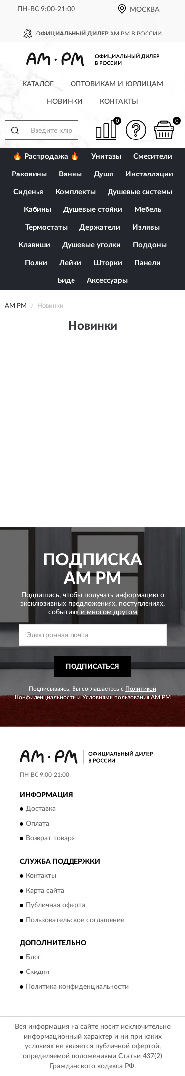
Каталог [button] (38, 84)
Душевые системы (140, 192)
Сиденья (28, 192)
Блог (33, 957)
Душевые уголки (91, 245)
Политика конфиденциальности (77, 987)
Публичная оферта (55, 905)
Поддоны (150, 245)
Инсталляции (149, 174)
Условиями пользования (115, 697)
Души (103, 174)
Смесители (152, 156)
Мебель (147, 209)
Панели (147, 263)
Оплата (37, 824)
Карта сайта (45, 890)
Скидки (37, 972)
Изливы (146, 227)
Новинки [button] (65, 101)
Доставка (41, 809)
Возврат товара (50, 838)
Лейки (70, 263)
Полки (36, 263)
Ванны (70, 174)
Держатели (99, 227)
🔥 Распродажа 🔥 (46, 156)
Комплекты (75, 192)
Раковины (29, 174)
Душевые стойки (92, 209)
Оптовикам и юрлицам (117, 84)
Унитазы (106, 156)
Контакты (119, 101)
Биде (66, 280)
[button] (136, 130)
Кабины (37, 209)
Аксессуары (107, 280)
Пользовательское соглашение (75, 920)
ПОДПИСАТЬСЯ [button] (92, 666)
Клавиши (34, 245)
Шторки (107, 263)
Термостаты (46, 227)
